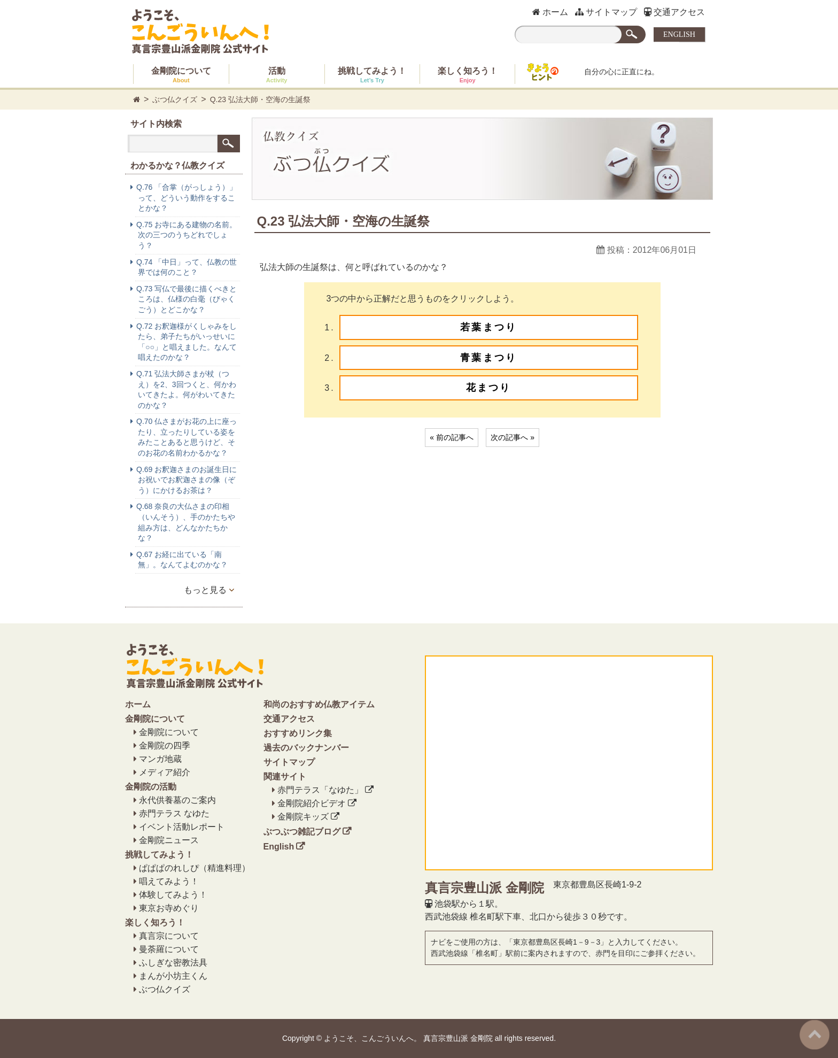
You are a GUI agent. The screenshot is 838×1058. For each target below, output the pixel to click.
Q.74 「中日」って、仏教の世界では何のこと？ (186, 267)
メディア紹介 (164, 772)
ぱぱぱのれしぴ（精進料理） (194, 867)
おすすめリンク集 (297, 733)
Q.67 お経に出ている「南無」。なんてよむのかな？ (182, 559)
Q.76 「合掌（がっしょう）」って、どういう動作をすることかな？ (186, 197)
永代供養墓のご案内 (177, 800)
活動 (277, 74)
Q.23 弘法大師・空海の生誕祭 (260, 99)
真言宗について (169, 935)
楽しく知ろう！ (468, 74)
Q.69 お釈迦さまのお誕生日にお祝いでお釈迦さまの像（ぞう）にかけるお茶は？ (186, 480)
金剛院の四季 (164, 745)
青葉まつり (488, 357)
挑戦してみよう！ (372, 74)
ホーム (550, 12)
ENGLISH (679, 34)
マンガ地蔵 (160, 758)
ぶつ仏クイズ (174, 99)
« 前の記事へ (452, 437)
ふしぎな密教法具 (173, 962)
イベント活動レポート (181, 826)
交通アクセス (674, 12)
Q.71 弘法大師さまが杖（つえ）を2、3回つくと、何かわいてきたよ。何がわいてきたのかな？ (186, 389)
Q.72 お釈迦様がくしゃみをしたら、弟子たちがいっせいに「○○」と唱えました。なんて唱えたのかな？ (186, 342)
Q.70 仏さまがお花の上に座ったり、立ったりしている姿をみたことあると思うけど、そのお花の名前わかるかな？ (186, 437)
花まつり (488, 387)
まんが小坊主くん (173, 975)
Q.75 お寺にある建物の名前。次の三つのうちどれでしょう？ (186, 235)
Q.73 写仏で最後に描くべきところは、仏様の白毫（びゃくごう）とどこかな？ (186, 299)
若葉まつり (488, 327)
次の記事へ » (512, 437)
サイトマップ (606, 12)
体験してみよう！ (173, 894)
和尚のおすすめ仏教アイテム (319, 704)
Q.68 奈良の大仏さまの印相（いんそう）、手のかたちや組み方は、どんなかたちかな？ (185, 522)
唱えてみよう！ (169, 881)
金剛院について (181, 74)
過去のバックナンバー (306, 747)
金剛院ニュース (169, 840)
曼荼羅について (169, 949)
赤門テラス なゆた (174, 813)
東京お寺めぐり (169, 908)
